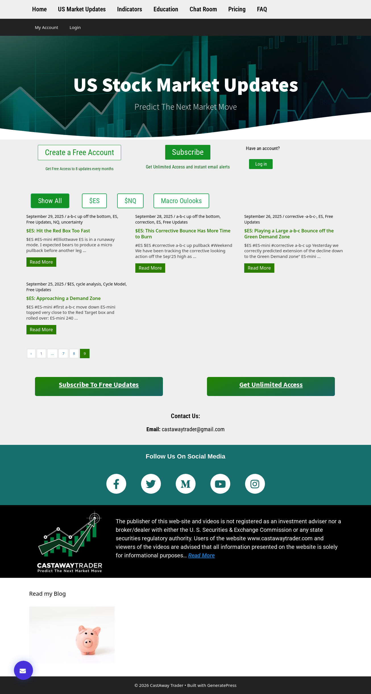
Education (166, 9)
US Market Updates (82, 9)
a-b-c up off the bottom (89, 216)
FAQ (262, 9)
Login (75, 27)
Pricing (237, 9)
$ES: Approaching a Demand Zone (63, 298)
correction (144, 222)
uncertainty (72, 222)
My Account (46, 27)
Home (39, 9)
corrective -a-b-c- (300, 216)
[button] (23, 670)
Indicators (129, 9)
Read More (41, 262)
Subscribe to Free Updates (99, 384)
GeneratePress (222, 685)
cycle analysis (88, 284)
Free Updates (38, 222)
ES (115, 216)
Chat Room (203, 9)
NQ (56, 222)
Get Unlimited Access (271, 384)
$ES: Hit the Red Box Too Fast (58, 231)
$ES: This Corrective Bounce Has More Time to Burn (183, 234)
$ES (70, 284)
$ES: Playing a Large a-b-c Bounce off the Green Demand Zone (289, 234)
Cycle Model (114, 284)
